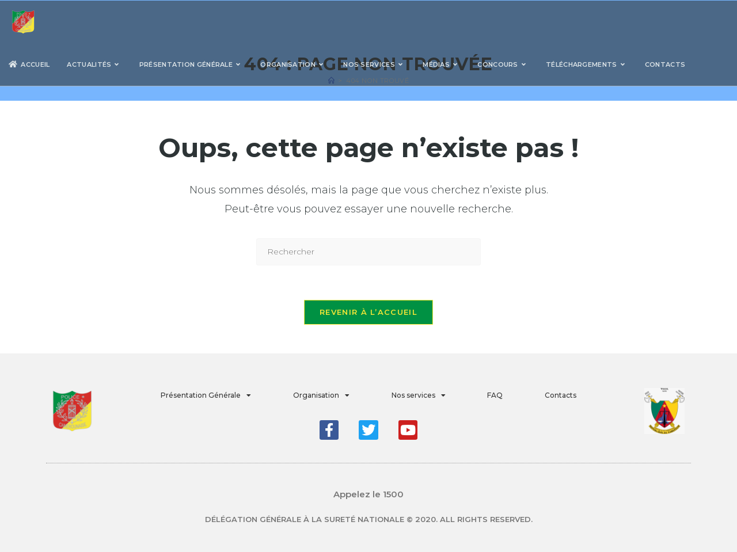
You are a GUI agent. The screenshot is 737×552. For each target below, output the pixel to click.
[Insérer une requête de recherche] (368, 251)
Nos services (419, 395)
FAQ (495, 395)
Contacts (560, 395)
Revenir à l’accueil (368, 312)
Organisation (321, 395)
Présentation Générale (206, 395)
